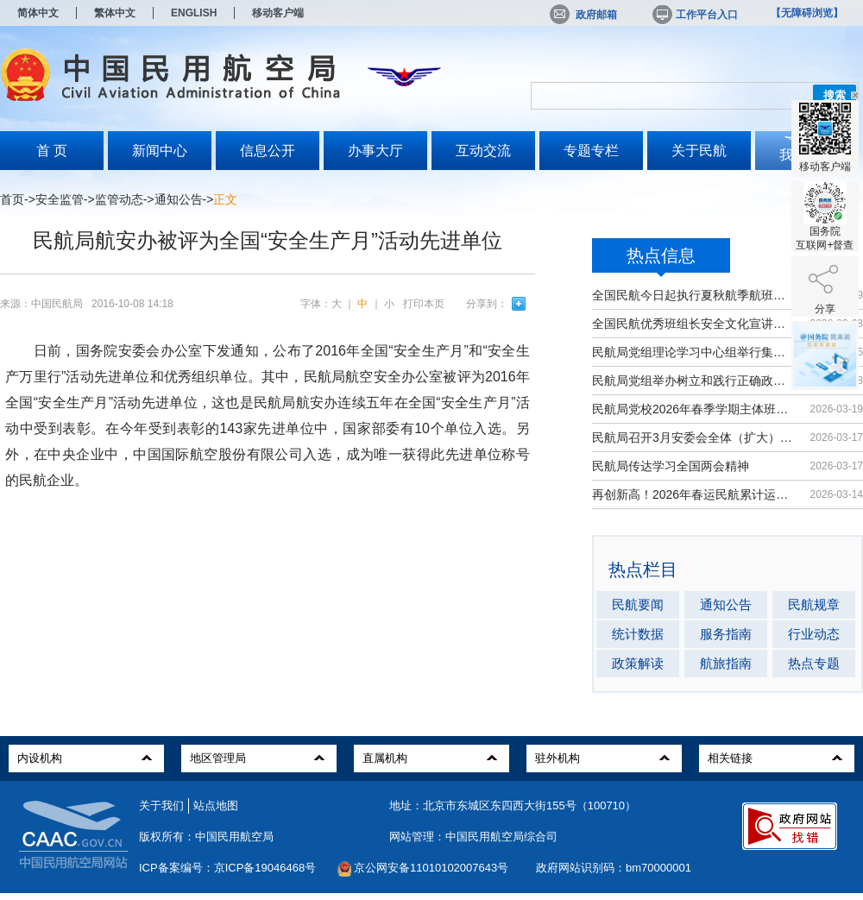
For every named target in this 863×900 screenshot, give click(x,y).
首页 (12, 199)
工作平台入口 (694, 15)
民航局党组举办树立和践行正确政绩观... (692, 380)
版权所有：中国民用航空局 (206, 836)
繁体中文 (114, 13)
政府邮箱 (583, 15)
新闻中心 (159, 150)
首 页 (51, 150)
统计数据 (638, 633)
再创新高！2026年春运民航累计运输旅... (692, 494)
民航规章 (814, 604)
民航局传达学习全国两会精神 (670, 466)
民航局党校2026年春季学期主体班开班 (692, 409)
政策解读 (638, 663)
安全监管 (59, 199)
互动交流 (483, 150)
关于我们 (161, 805)
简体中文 (38, 13)
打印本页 (423, 304)
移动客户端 (278, 13)
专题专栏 (591, 150)
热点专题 (814, 663)
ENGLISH (194, 13)
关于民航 (699, 150)
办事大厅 (375, 150)
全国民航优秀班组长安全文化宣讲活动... (692, 323)
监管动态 (119, 199)
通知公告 (178, 199)
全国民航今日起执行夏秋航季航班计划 (692, 295)
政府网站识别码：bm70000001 (613, 867)
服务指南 (726, 633)
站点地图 (215, 805)
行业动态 (814, 633)
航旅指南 (726, 663)
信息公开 (267, 150)
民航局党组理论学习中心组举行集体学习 (692, 352)
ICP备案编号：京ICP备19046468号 (227, 867)
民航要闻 (638, 604)
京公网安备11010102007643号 (431, 867)
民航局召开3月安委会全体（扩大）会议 (692, 437)
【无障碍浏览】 (807, 13)
